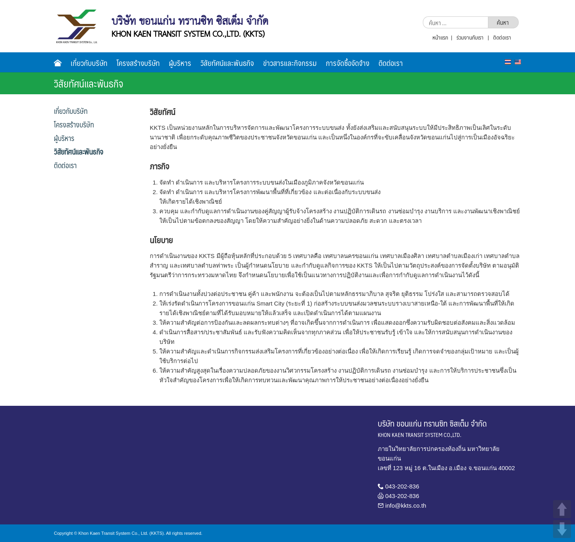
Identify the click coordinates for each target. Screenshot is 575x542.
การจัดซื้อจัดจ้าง (347, 62)
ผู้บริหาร (180, 62)
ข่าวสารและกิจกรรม (290, 62)
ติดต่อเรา (502, 37)
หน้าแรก (440, 37)
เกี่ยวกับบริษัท (89, 62)
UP (562, 509)
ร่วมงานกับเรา (470, 37)
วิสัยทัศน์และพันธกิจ (227, 62)
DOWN (562, 529)
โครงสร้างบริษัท (138, 62)
